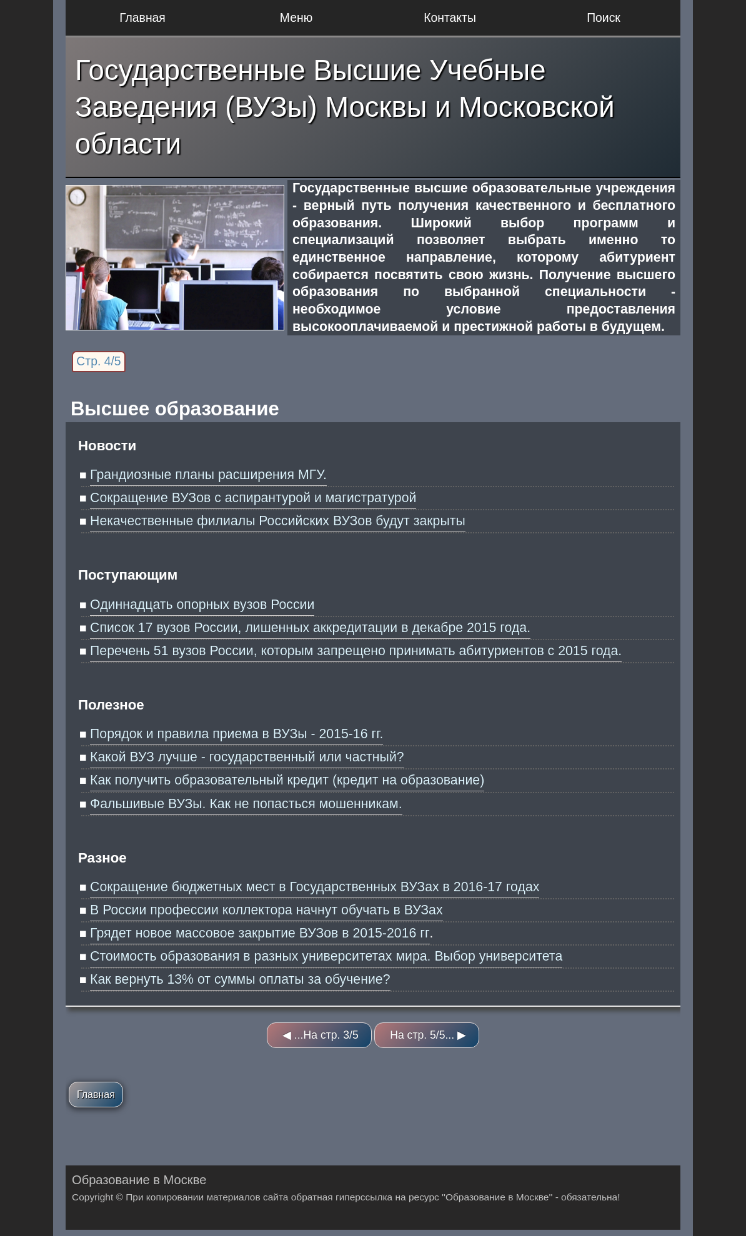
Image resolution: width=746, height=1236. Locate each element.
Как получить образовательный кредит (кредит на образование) (287, 780)
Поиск (603, 17)
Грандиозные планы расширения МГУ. (208, 474)
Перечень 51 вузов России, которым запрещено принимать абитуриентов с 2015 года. (356, 650)
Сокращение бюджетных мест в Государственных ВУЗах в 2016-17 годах (314, 886)
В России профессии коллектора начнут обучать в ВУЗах (266, 909)
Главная (142, 17)
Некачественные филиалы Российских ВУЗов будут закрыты (277, 520)
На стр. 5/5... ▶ (428, 1035)
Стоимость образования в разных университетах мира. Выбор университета (326, 956)
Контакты (450, 17)
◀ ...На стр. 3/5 (320, 1035)
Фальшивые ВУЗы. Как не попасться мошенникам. (246, 803)
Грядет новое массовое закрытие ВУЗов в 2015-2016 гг (260, 933)
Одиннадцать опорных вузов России (202, 604)
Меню (296, 17)
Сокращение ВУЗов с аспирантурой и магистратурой (253, 497)
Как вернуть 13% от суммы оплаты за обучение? (240, 979)
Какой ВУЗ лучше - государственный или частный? (247, 756)
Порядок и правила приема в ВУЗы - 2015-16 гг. (236, 733)
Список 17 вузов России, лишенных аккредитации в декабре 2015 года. (310, 627)
